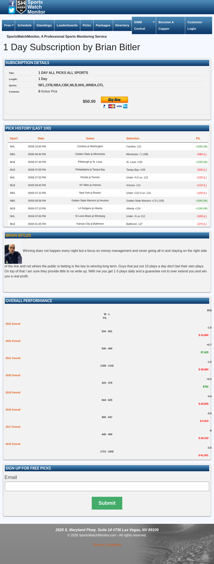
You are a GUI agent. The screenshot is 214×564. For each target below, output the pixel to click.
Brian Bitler (18, 235)
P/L (198, 138)
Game (90, 138)
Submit (106, 503)
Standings (44, 25)
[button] (11, 3)
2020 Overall (13, 375)
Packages (103, 25)
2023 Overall (13, 323)
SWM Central (139, 25)
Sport (14, 138)
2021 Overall (13, 358)
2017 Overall (13, 426)
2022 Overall (13, 341)
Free (7, 25)
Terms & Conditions (107, 545)
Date (41, 138)
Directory (122, 25)
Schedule (25, 25)
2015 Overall (13, 444)
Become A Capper (166, 25)
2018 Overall (13, 409)
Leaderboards (67, 25)
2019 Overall (13, 392)
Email (11, 477)
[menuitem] (8, 25)
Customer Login (194, 25)
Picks (87, 25)
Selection (132, 138)
